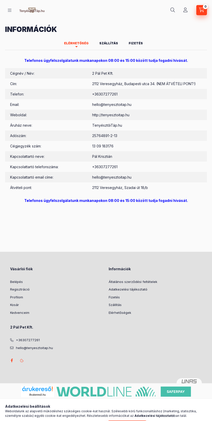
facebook (12, 360)
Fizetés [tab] (136, 43)
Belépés (16, 282)
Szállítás (115, 305)
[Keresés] (173, 10)
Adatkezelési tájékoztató (128, 289)
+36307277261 (105, 94)
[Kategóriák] (9, 10)
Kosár (14, 305)
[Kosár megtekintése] (201, 10)
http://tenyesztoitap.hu (110, 115)
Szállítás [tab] (108, 43)
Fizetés (114, 297)
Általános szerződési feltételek (133, 282)
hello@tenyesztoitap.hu (111, 104)
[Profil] (185, 10)
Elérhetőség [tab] (76, 43)
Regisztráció (20, 289)
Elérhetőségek (120, 313)
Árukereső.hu (37, 394)
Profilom (16, 297)
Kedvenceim (19, 313)
